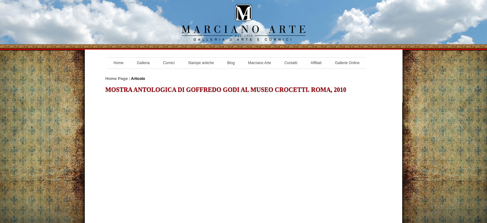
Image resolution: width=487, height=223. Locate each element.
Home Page (116, 78)
